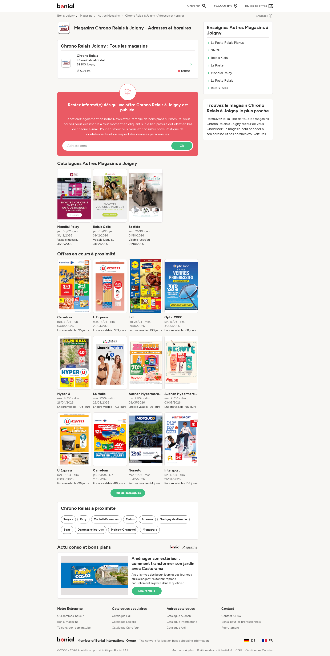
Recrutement (230, 627)
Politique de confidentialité (214, 650)
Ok (182, 146)
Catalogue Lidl (121, 616)
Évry (83, 519)
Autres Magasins (109, 15)
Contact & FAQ (231, 616)
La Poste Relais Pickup (225, 43)
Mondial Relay (219, 73)
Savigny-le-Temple (173, 519)
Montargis (150, 529)
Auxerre (147, 519)
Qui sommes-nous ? (70, 616)
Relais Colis (217, 88)
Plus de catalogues (128, 493)
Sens (67, 529)
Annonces (264, 16)
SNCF (213, 50)
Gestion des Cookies (259, 650)
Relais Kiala (217, 58)
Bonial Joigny (66, 15)
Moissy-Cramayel (123, 529)
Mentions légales (183, 650)
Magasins (86, 15)
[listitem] (74, 207)
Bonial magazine (68, 622)
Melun (130, 519)
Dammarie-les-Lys (91, 529)
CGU (239, 650)
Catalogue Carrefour (125, 627)
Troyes (68, 519)
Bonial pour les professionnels (241, 622)
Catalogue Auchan (179, 616)
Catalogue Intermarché (182, 622)
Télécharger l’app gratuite (74, 627)
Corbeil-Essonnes (106, 519)
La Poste (215, 65)
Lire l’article (146, 591)
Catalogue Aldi (176, 627)
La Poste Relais (220, 80)
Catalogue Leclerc (124, 622)
